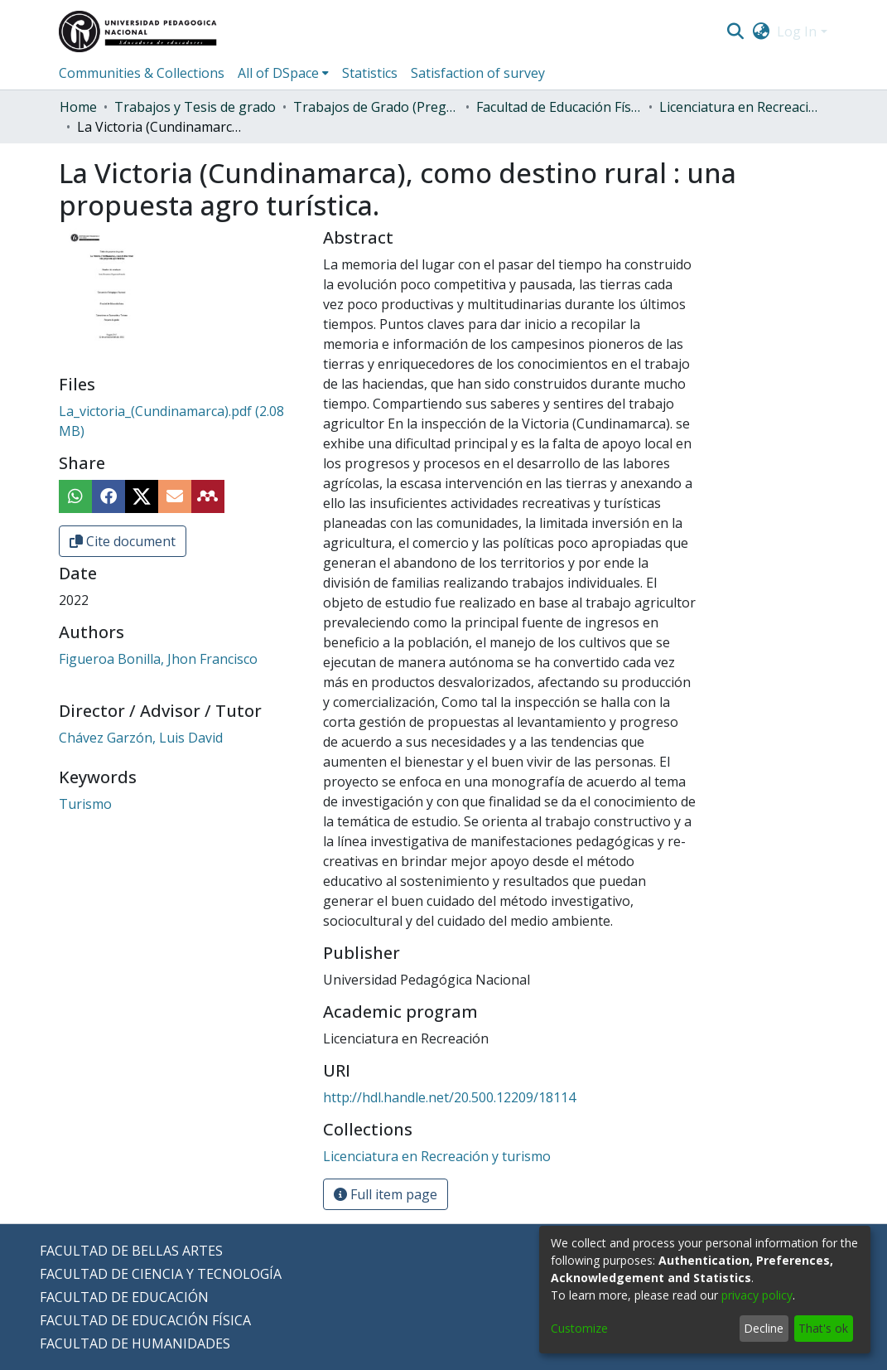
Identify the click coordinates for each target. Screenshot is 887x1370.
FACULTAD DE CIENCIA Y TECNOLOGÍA (161, 1274)
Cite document (123, 541)
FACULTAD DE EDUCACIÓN (124, 1297)
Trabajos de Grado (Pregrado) (376, 107)
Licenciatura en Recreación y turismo (742, 107)
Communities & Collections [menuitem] (141, 73)
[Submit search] (736, 31)
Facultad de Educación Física (559, 107)
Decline (763, 1328)
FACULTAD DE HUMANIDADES (135, 1343)
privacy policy (757, 1295)
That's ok (823, 1328)
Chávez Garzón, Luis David (141, 738)
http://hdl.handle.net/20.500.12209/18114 (449, 1097)
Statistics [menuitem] (370, 73)
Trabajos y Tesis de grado (195, 107)
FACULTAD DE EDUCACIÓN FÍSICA (145, 1320)
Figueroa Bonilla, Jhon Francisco (158, 659)
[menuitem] (760, 31)
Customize (579, 1328)
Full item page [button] (385, 1194)
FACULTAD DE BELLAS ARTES (131, 1251)
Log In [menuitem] (797, 31)
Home (78, 107)
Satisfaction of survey (478, 73)
